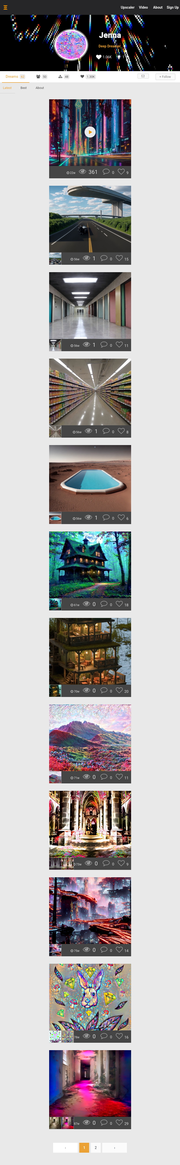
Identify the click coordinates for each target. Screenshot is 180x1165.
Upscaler (127, 7)
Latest (7, 88)
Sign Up (173, 7)
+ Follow (165, 77)
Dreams (15, 76)
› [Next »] (114, 1148)
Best (23, 88)
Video (143, 7)
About (157, 7)
